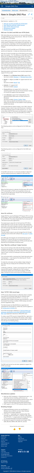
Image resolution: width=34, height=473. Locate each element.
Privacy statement (6, 468)
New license (21, 438)
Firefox (20, 99)
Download (3, 437)
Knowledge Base (6, 10)
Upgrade (20, 441)
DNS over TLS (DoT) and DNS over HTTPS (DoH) (15, 23)
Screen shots (4, 440)
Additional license (22, 440)
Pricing (20, 437)
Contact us (3, 457)
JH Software (18, 471)
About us (4, 462)
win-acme (25, 233)
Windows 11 (17, 77)
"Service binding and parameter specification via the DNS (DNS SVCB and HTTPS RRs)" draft (16, 312)
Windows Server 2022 (26, 77)
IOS (19, 82)
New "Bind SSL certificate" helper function (14, 25)
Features (3, 438)
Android (16, 86)
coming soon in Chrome (9, 308)
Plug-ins (3, 441)
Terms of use (5, 467)
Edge (24, 99)
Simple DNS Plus (11, 6)
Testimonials (4, 444)
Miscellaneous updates (9, 28)
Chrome (16, 99)
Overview (3, 451)
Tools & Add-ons (5, 443)
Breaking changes (8, 30)
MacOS (15, 82)
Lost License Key (5, 453)
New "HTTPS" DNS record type (11, 26)
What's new (15, 10)
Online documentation (6, 456)
